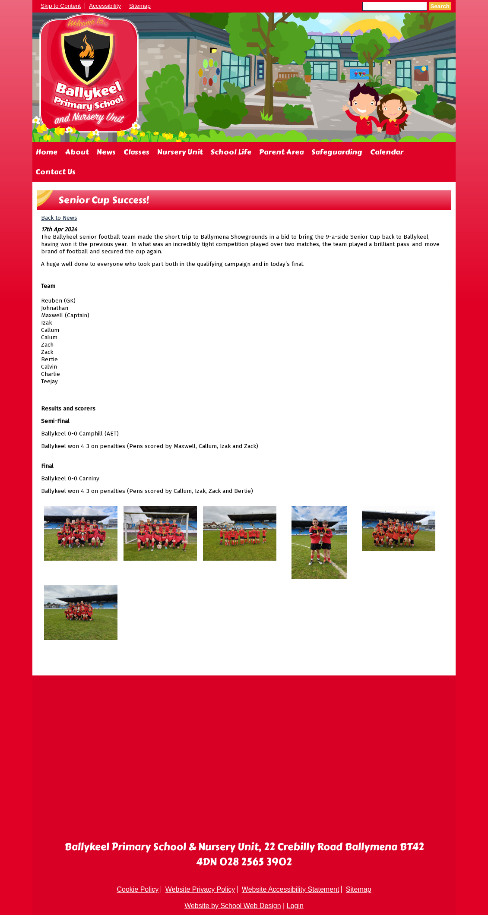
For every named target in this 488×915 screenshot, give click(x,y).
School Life (231, 152)
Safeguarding (336, 152)
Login (295, 905)
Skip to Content (61, 6)
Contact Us (55, 171)
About (77, 152)
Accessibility (105, 6)
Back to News (59, 217)
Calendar (386, 152)
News (106, 152)
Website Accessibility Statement (290, 889)
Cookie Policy (137, 889)
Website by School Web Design (232, 905)
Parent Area (281, 152)
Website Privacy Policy (200, 889)
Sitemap (140, 6)
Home (46, 152)
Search (440, 6)
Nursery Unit (180, 152)
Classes (136, 152)
